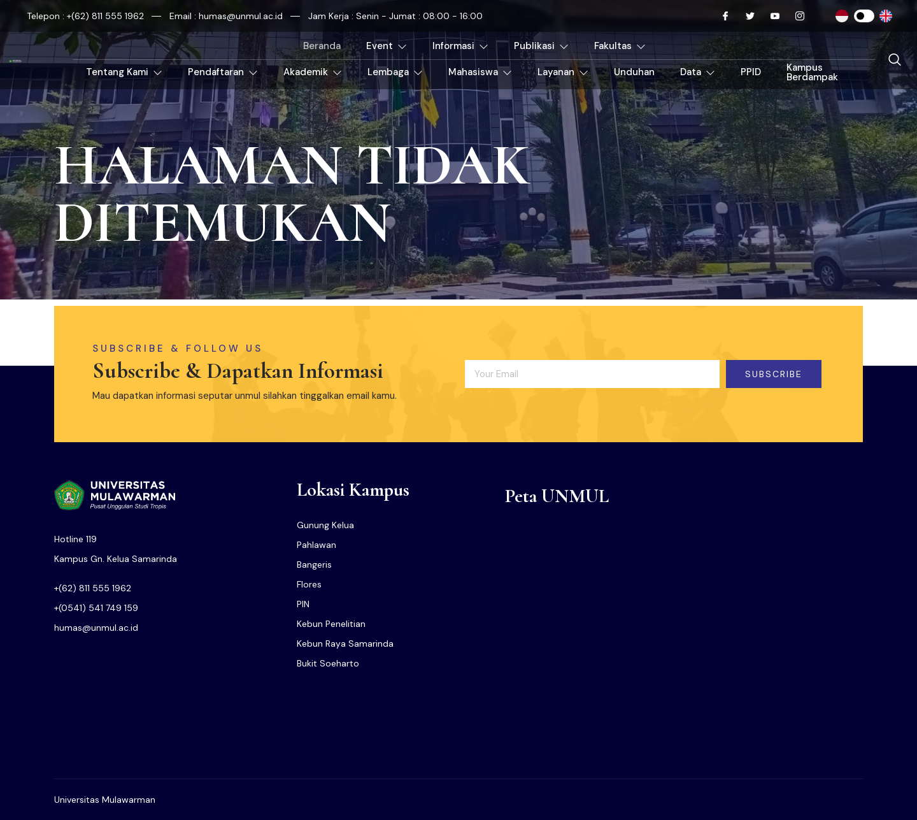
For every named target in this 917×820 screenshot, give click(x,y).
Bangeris (314, 564)
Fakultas (620, 46)
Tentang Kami (124, 72)
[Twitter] (745, 15)
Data (697, 72)
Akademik (312, 72)
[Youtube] (769, 15)
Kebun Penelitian (331, 623)
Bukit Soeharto (328, 663)
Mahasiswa (480, 72)
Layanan (562, 72)
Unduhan (634, 72)
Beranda (322, 46)
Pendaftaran (223, 72)
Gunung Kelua (325, 525)
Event (386, 46)
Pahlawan (316, 544)
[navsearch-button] (895, 60)
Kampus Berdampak (812, 72)
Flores (309, 584)
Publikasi (541, 46)
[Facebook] (720, 15)
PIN (303, 604)
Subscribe (773, 374)
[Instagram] (794, 15)
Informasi (460, 46)
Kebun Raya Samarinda (345, 643)
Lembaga (395, 72)
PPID (751, 72)
